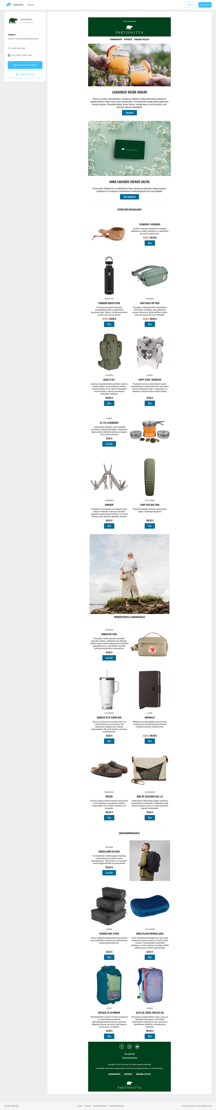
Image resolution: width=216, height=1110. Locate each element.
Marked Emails (100, 1105)
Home (80, 1105)
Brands (31, 4)
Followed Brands (116, 1105)
